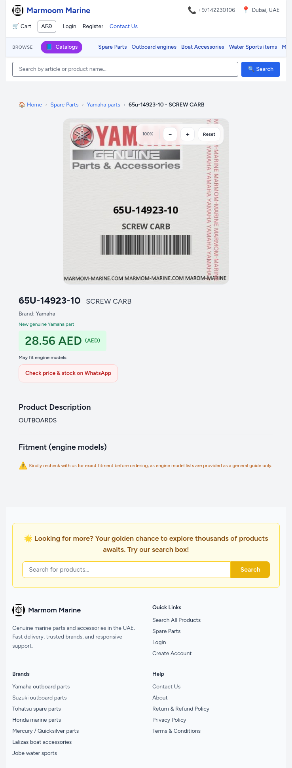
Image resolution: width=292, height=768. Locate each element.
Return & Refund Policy (180, 708)
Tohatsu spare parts (36, 708)
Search (250, 569)
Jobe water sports (34, 753)
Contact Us (124, 26)
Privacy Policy (169, 720)
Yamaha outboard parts (41, 686)
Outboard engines (154, 47)
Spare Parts (112, 47)
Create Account (172, 653)
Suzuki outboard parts (39, 697)
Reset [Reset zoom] (209, 134)
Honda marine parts (36, 720)
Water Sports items (253, 47)
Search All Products (176, 620)
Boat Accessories (202, 47)
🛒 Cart (21, 26)
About (160, 697)
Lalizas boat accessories (42, 742)
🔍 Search (260, 69)
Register (93, 26)
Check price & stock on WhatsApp (68, 373)
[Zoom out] (170, 134)
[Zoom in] (187, 134)
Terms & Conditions (176, 731)
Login (69, 26)
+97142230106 (216, 10)
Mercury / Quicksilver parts (45, 731)
